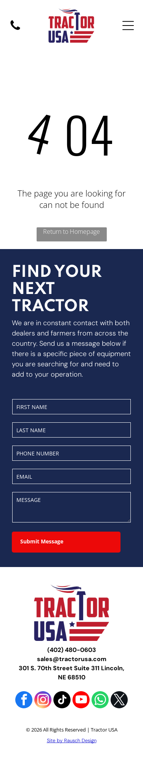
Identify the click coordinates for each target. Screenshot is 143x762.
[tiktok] (62, 700)
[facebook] (23, 700)
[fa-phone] (15, 29)
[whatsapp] (100, 700)
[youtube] (81, 700)
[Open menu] (128, 25)
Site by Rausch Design (71, 740)
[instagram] (42, 700)
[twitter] (119, 700)
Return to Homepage (71, 231)
